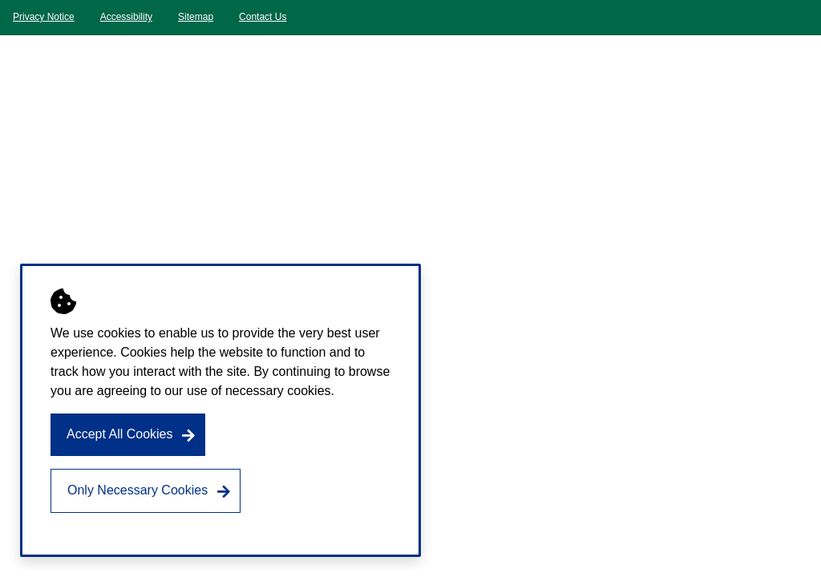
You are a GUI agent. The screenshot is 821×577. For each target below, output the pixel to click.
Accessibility (126, 16)
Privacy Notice (44, 16)
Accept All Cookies (120, 434)
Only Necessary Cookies (137, 490)
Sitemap (195, 16)
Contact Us (262, 16)
